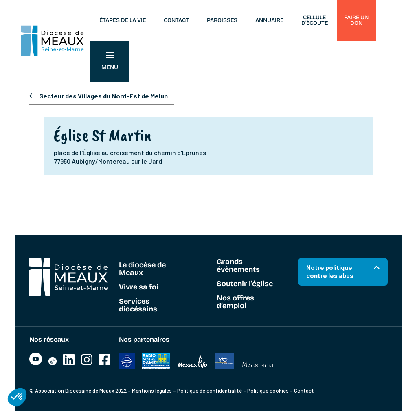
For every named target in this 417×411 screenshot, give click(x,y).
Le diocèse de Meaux (142, 269)
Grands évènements (238, 266)
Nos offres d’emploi (235, 302)
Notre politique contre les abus (329, 271)
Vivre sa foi (138, 287)
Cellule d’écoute (314, 20)
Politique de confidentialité (209, 390)
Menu (109, 61)
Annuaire (269, 20)
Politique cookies (268, 390)
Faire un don (356, 20)
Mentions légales (152, 390)
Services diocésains (138, 305)
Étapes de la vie (122, 20)
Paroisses (222, 20)
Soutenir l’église (245, 284)
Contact (176, 20)
